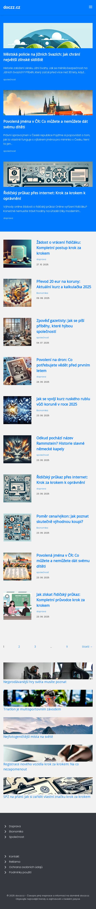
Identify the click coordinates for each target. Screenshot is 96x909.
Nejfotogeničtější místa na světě (28, 736)
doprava (8, 218)
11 (67, 647)
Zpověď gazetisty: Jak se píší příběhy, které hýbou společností (60, 326)
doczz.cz (11, 7)
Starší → (87, 647)
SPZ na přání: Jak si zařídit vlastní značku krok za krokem (46, 796)
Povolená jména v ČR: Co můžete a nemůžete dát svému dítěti (63, 561)
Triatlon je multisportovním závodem (32, 709)
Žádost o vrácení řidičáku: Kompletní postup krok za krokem (58, 248)
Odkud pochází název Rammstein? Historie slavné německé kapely (60, 443)
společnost (9, 79)
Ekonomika (42, 293)
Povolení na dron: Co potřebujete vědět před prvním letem (63, 365)
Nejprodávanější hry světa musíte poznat (34, 681)
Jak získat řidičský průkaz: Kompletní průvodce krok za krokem (60, 600)
